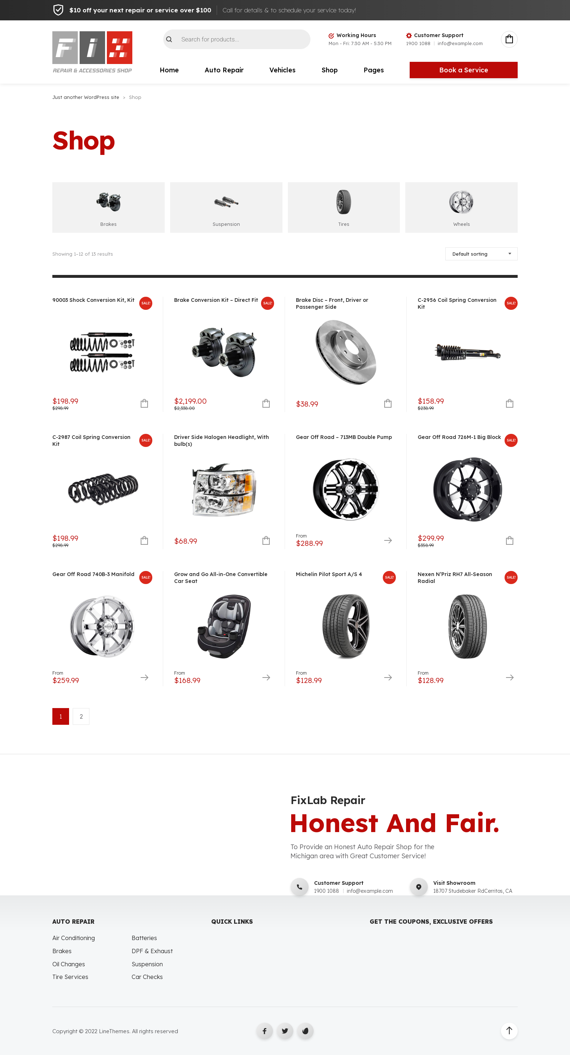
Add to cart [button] (144, 404)
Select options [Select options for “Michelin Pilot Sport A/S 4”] (388, 678)
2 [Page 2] (81, 716)
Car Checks (147, 976)
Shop (330, 70)
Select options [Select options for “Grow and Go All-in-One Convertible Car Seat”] (266, 678)
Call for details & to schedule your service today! (289, 10)
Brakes (62, 951)
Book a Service (463, 70)
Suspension (147, 964)
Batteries (144, 938)
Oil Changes (68, 964)
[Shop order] (481, 253)
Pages (374, 70)
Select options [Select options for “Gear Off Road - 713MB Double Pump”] (388, 541)
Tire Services (70, 976)
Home (169, 70)
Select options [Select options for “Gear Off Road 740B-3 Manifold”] (144, 678)
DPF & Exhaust (152, 951)
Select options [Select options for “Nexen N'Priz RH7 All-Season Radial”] (509, 678)
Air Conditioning (73, 938)
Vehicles (282, 70)
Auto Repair (224, 70)
